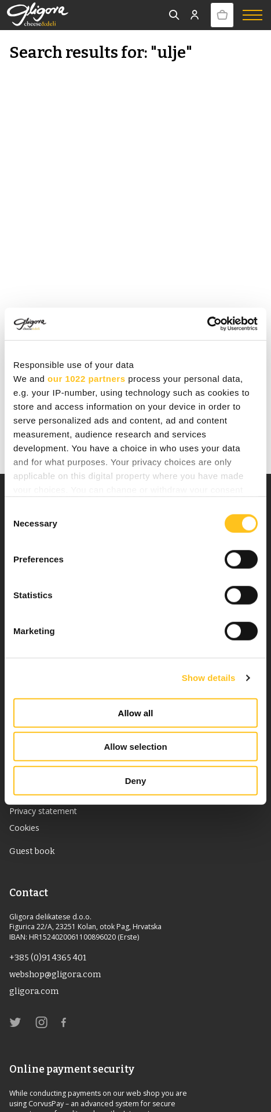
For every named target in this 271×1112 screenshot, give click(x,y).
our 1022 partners (86, 378)
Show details (209, 678)
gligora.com (33, 991)
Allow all (135, 712)
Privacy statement (43, 810)
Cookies (24, 827)
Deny (136, 780)
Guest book (32, 851)
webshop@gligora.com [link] (55, 975)
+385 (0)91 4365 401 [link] (47, 958)
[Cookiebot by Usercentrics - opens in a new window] (207, 324)
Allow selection (135, 747)
